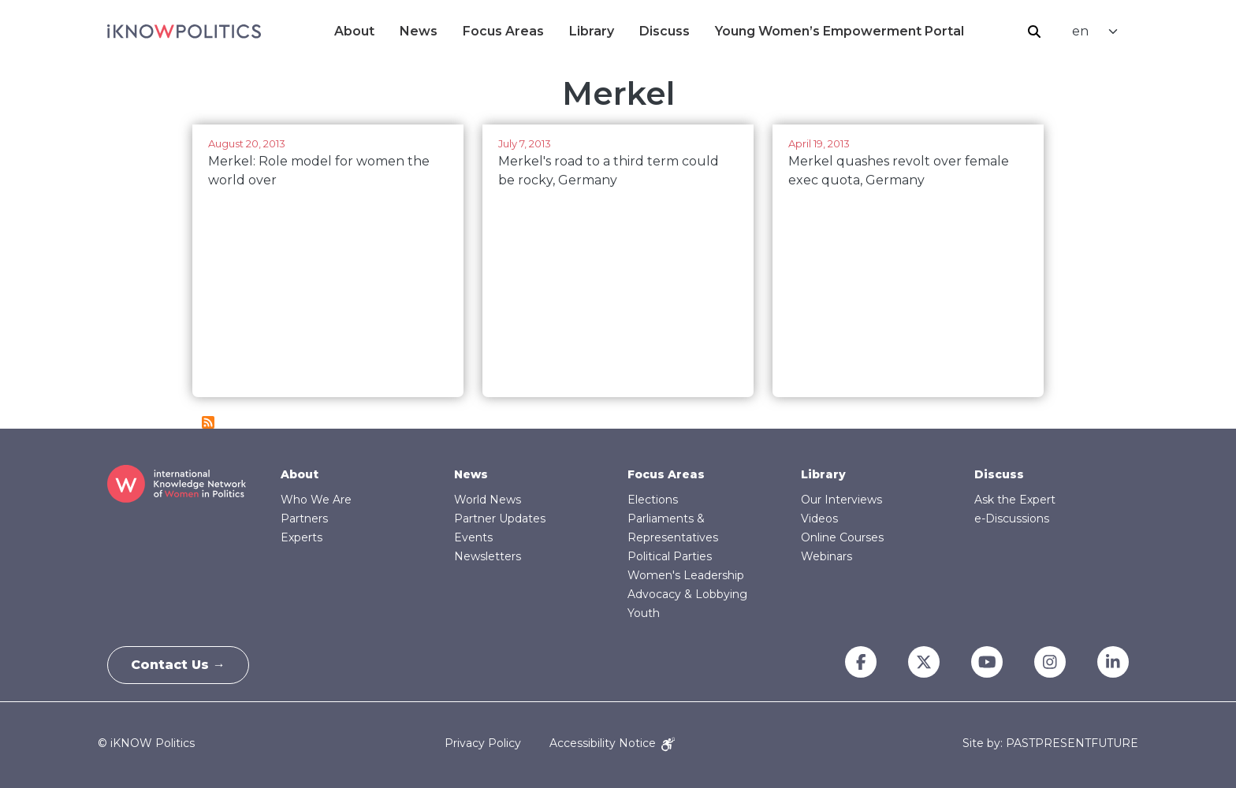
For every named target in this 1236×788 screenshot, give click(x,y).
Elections (652, 499)
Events (473, 537)
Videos (819, 518)
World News (487, 499)
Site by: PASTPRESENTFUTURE (1050, 743)
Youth (643, 613)
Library (591, 31)
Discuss (664, 31)
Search (1034, 31)
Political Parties (669, 556)
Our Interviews (841, 499)
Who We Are (316, 499)
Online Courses (842, 537)
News (418, 31)
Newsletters (487, 556)
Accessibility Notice (612, 743)
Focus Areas (503, 31)
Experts (301, 537)
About (354, 31)
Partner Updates (499, 518)
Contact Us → (179, 664)
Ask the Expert (1014, 499)
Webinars (826, 556)
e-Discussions (1011, 518)
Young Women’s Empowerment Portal (839, 31)
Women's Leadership (685, 575)
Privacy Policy (483, 743)
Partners (304, 518)
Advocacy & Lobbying (687, 594)
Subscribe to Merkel (208, 422)
